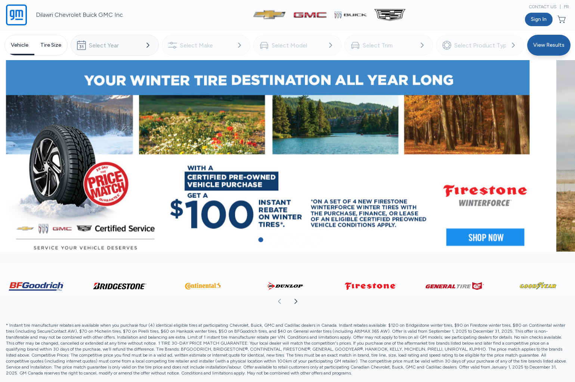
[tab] (19, 45)
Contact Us (543, 6)
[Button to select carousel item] (261, 247)
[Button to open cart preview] (562, 19)
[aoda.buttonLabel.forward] (431, 309)
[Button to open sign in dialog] (539, 19)
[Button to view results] (549, 45)
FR (566, 6)
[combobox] (114, 45)
